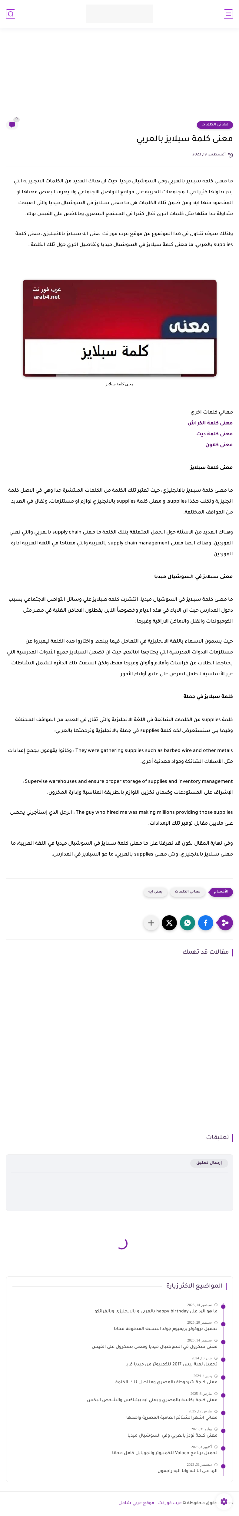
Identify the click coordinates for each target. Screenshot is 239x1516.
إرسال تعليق (209, 1163)
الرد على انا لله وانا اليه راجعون (187, 1471)
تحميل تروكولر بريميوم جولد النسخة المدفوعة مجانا (165, 1329)
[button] (205, 922)
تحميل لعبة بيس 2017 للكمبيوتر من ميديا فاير (171, 1364)
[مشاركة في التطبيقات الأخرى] (151, 922)
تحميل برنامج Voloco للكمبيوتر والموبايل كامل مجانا (164, 1453)
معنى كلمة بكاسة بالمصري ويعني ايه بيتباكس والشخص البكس (152, 1400)
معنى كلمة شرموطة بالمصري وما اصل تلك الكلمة (166, 1382)
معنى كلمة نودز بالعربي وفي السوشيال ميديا (172, 1436)
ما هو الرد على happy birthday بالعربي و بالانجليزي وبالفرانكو (156, 1311)
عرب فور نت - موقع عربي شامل (150, 1503)
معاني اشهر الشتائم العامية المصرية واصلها (171, 1418)
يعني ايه (155, 892)
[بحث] (10, 14)
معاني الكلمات (214, 125)
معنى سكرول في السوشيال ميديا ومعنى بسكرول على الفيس (154, 1347)
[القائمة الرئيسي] (228, 14)
